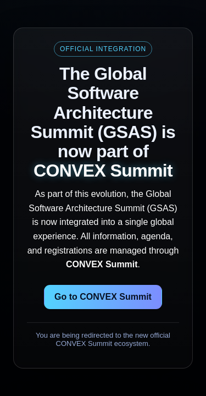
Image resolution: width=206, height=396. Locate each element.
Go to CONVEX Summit (103, 296)
